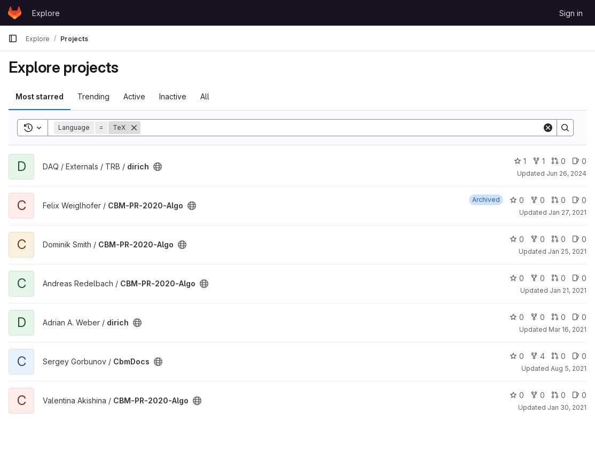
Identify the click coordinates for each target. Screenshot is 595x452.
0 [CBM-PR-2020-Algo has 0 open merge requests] (558, 200)
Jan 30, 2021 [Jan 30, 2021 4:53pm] (566, 407)
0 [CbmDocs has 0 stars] (517, 356)
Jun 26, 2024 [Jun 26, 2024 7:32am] (566, 173)
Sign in (571, 13)
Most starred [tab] (39, 96)
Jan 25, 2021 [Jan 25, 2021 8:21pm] (567, 251)
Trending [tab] (93, 96)
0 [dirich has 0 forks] (537, 317)
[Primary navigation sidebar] (12, 38)
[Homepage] (15, 12)
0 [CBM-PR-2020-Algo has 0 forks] (537, 200)
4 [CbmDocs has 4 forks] (537, 356)
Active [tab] (134, 96)
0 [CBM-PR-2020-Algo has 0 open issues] (579, 200)
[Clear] (548, 127)
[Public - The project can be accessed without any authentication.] (157, 166)
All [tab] (204, 96)
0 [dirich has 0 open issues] (579, 161)
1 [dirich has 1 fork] (539, 161)
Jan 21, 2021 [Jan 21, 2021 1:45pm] (568, 290)
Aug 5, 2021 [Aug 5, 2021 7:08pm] (568, 368)
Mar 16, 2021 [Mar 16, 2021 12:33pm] (567, 329)
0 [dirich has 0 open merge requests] (558, 161)
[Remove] (134, 127)
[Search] (341, 127)
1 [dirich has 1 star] (520, 161)
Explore (46, 13)
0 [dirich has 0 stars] (517, 317)
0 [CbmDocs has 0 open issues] (579, 356)
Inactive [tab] (172, 96)
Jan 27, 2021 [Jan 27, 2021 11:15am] (567, 212)
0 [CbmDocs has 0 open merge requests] (558, 356)
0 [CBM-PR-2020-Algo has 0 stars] (517, 200)
